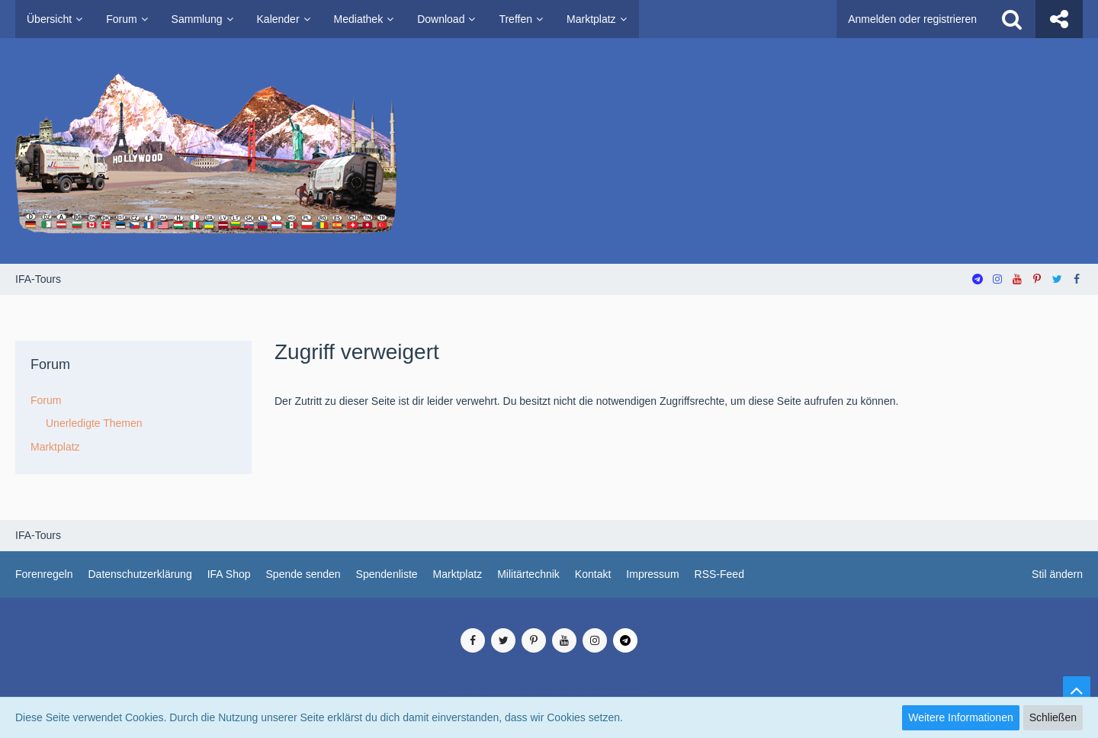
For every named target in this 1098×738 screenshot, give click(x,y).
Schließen (1053, 717)
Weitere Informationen (960, 717)
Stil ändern (1057, 574)
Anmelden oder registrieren (912, 19)
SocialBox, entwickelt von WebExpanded (548, 691)
